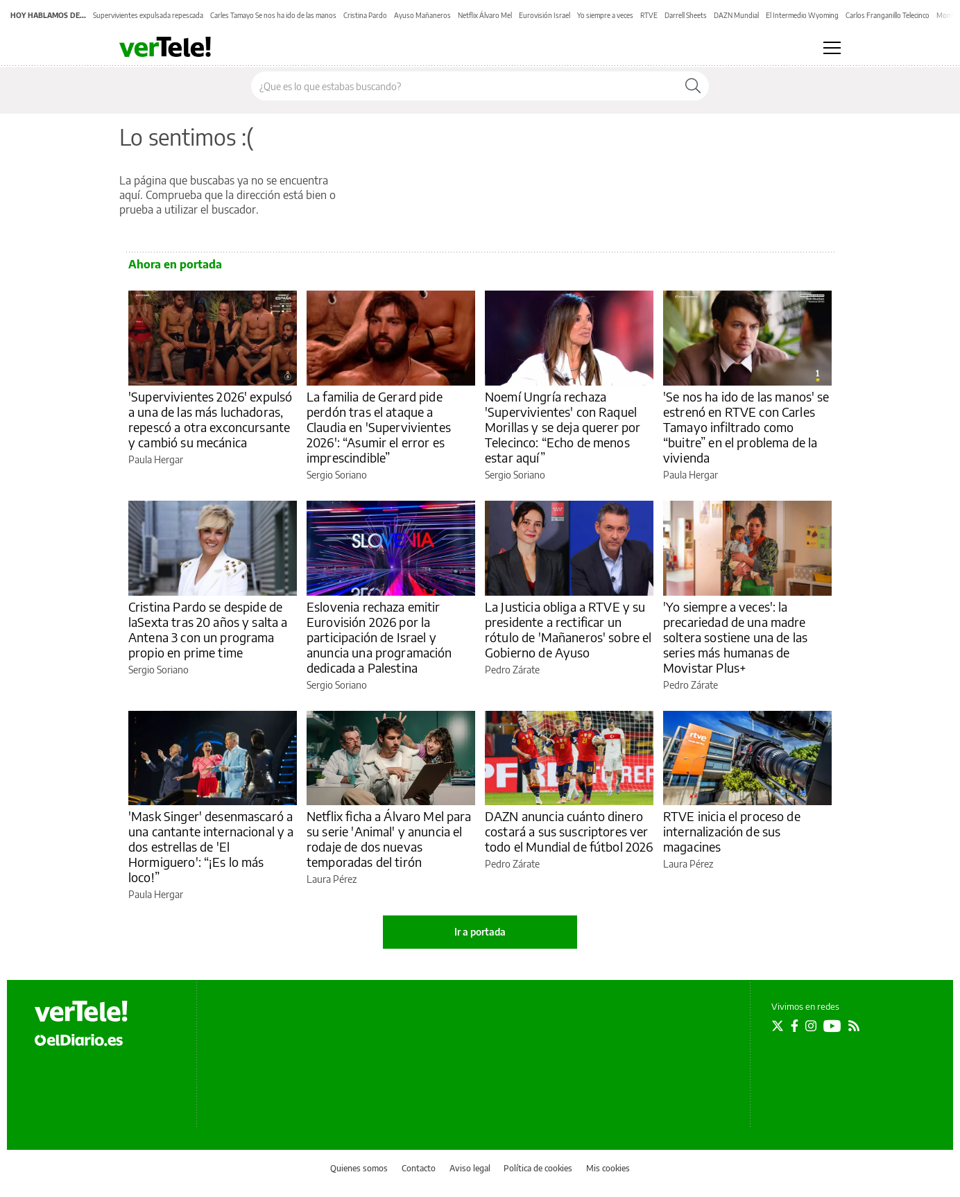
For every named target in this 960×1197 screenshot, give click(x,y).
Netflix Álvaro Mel (485, 15)
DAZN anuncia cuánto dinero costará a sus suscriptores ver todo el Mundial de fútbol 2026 (569, 831)
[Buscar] (693, 86)
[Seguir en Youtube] (832, 1025)
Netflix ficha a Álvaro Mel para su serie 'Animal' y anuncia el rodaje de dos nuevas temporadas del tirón (389, 839)
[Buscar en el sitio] (464, 86)
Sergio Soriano (337, 475)
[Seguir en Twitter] (777, 1025)
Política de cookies (538, 1168)
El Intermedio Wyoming (802, 15)
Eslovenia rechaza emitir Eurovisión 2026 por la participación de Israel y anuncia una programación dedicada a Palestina (379, 636)
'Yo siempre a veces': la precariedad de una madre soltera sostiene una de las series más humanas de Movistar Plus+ (735, 636)
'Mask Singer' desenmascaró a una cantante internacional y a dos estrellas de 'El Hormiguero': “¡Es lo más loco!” (211, 846)
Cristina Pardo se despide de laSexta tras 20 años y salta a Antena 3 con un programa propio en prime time (208, 629)
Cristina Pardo (365, 15)
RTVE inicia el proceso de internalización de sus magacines (731, 831)
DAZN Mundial (736, 15)
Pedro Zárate (512, 669)
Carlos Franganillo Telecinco (887, 15)
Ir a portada (480, 932)
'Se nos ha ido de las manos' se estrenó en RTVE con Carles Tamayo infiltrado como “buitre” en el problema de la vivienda (746, 426)
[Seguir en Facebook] (794, 1025)
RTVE (649, 15)
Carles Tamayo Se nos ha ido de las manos (273, 15)
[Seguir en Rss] (853, 1025)
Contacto (419, 1168)
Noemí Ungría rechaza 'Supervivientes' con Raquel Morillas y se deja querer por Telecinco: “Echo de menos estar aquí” (562, 426)
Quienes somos (359, 1168)
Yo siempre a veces (605, 15)
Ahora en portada (175, 264)
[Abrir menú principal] (832, 48)
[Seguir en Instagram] (810, 1025)
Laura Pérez (332, 879)
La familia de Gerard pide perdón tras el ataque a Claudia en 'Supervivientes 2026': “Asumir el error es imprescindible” (379, 426)
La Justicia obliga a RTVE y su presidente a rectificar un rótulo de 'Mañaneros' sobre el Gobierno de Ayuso (568, 629)
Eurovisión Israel (544, 15)
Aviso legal (469, 1168)
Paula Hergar (155, 459)
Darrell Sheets (686, 15)
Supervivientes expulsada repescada (148, 15)
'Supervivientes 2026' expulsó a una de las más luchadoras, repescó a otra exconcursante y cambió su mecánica (210, 419)
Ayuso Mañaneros (422, 15)
